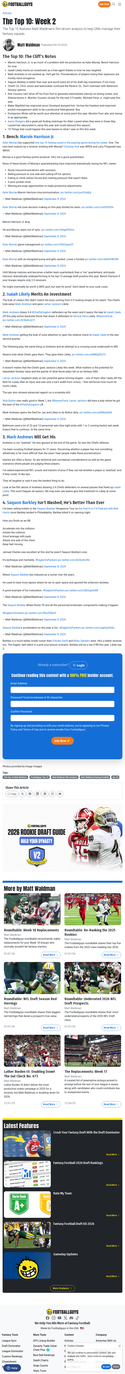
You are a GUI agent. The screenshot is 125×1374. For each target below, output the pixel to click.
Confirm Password (21, 711)
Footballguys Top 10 (40, 777)
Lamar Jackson (52, 304)
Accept (106, 1366)
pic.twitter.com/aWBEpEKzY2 (89, 354)
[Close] (119, 1346)
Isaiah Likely (18, 294)
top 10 (115, 777)
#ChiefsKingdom (41, 312)
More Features (62, 1288)
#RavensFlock (104, 316)
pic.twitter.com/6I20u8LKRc (74, 560)
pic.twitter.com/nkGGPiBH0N (101, 259)
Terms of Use (31, 729)
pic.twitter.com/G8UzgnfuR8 (81, 590)
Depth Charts (40, 1360)
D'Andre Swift (60, 640)
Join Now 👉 (62, 741)
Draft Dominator (11, 1345)
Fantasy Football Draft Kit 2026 (73, 1224)
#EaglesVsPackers (46, 560)
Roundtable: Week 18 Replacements (31, 930)
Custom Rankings (12, 1356)
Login (78, 665)
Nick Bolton (9, 400)
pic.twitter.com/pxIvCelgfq (76, 192)
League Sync (9, 1340)
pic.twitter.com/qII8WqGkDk (96, 412)
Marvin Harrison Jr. (37, 136)
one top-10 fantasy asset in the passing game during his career (71, 142)
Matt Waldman (28, 45)
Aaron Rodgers (16, 121)
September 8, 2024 (55, 199)
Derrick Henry (81, 316)
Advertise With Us (106, 1340)
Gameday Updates (65, 1254)
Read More (50, 954)
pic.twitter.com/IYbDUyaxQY (57, 244)
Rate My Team (62, 1193)
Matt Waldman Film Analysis (64, 777)
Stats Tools (39, 1370)
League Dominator (12, 1351)
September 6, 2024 (55, 326)
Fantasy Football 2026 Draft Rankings (78, 1163)
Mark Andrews (23, 304)
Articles (7, 13)
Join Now (104, 4)
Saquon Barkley (22, 502)
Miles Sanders (81, 640)
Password (36, 697)
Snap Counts (40, 1365)
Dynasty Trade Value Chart (45, 1348)
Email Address (19, 683)
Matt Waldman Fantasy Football (95, 777)
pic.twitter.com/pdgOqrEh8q (98, 627)
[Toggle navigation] (119, 4)
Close (116, 1366)
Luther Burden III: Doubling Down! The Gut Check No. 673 (29, 1073)
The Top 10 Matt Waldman (15, 777)
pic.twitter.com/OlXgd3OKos (57, 229)
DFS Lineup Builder (44, 1340)
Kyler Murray (10, 142)
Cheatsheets (9, 1361)
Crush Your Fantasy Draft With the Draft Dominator (86, 1132)
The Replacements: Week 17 (85, 1071)
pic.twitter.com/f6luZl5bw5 (40, 613)
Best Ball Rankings (44, 1355)
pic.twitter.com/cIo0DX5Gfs (98, 207)
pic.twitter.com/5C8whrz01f (19, 320)
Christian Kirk (71, 146)
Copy (11, 793)
